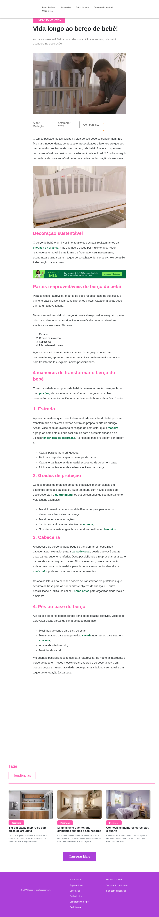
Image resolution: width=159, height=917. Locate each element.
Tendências (22, 775)
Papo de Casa (48, 7)
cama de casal (81, 551)
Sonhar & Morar (24, 7)
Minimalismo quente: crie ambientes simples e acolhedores (79, 829)
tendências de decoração (58, 437)
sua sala (44, 640)
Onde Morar (47, 11)
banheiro (110, 529)
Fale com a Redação (116, 891)
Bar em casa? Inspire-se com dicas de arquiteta (28, 829)
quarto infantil (64, 494)
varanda (87, 524)
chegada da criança (45, 247)
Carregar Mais (79, 856)
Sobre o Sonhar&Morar (117, 885)
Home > (41, 19)
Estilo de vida (82, 7)
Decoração (65, 7)
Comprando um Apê (103, 7)
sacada (86, 635)
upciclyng (44, 393)
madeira (113, 427)
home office (81, 591)
